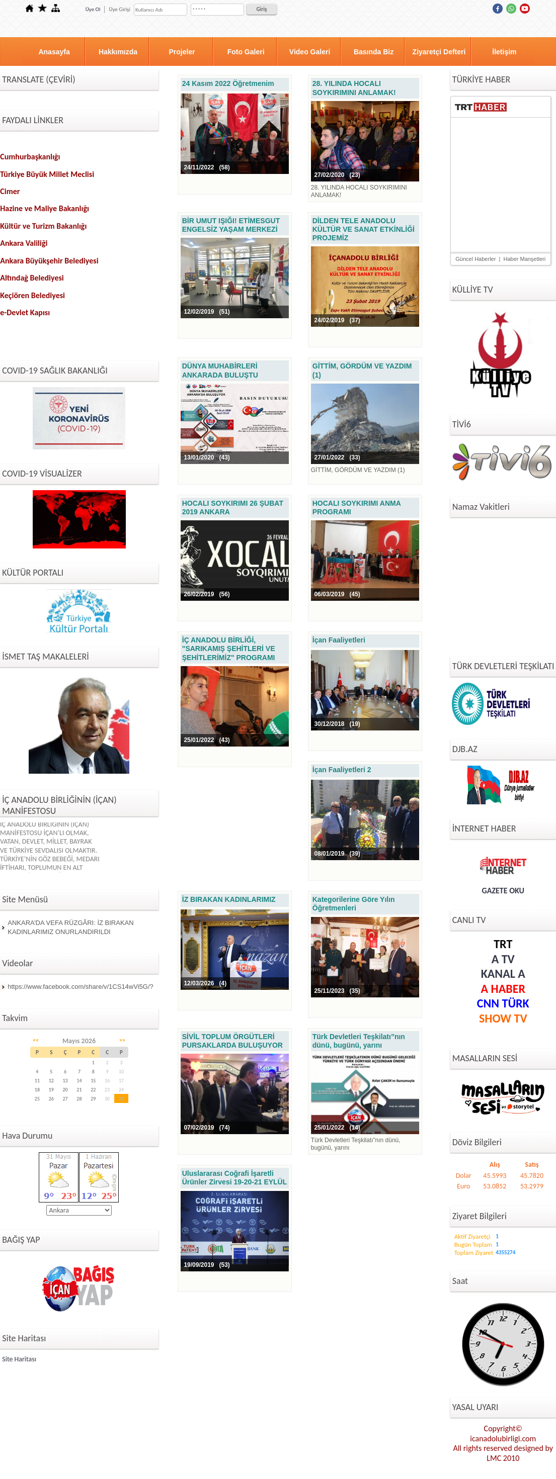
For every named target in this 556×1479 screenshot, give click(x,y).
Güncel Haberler (475, 259)
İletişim (504, 52)
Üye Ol (93, 9)
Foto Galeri (246, 52)
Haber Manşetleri (524, 259)
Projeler (182, 52)
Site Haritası (19, 1359)
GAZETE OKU (503, 890)
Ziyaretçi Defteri (439, 52)
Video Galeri (309, 52)
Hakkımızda (118, 52)
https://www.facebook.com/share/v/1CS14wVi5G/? (80, 986)
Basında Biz (373, 52)
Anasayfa (53, 52)
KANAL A (503, 973)
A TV (503, 959)
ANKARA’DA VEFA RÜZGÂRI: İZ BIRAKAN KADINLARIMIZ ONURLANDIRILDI (70, 927)
